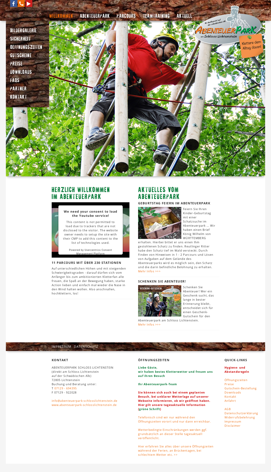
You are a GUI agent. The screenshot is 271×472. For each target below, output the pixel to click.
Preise (229, 384)
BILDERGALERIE (23, 31)
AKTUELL (184, 16)
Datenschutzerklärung (241, 413)
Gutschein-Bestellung (241, 388)
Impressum (233, 421)
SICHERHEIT (20, 39)
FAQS (15, 80)
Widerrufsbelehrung (240, 417)
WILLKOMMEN (61, 16)
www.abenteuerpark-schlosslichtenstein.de (84, 405)
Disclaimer (233, 426)
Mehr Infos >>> (149, 271)
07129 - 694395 (65, 388)
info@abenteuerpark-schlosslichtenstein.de (84, 401)
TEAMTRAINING (156, 16)
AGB (228, 409)
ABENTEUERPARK (95, 16)
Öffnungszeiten (236, 380)
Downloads (233, 392)
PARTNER (18, 89)
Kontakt (230, 397)
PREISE (16, 64)
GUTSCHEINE (21, 55)
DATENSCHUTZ (86, 346)
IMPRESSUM (61, 346)
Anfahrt (230, 401)
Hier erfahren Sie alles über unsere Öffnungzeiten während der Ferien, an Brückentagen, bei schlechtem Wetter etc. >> (176, 451)
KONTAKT (18, 97)
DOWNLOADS (21, 72)
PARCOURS (126, 16)
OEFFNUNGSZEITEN (26, 47)
